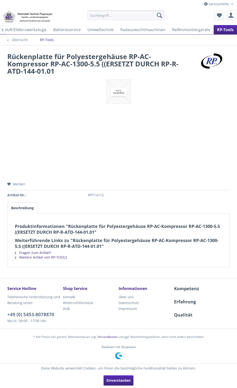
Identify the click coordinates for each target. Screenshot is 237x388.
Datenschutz (129, 302)
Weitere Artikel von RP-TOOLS (41, 257)
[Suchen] (159, 15)
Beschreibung (22, 208)
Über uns (126, 297)
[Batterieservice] (67, 29)
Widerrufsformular (78, 302)
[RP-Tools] (225, 29)
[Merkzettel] (219, 15)
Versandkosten (108, 337)
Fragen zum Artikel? (33, 252)
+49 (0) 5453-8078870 (30, 314)
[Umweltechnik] (100, 29)
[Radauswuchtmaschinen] (143, 29)
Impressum (128, 308)
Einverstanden (118, 380)
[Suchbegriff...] (126, 15)
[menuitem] (126, 15)
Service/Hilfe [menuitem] (217, 4)
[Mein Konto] (231, 15)
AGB (66, 308)
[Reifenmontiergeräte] (191, 29)
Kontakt (69, 297)
